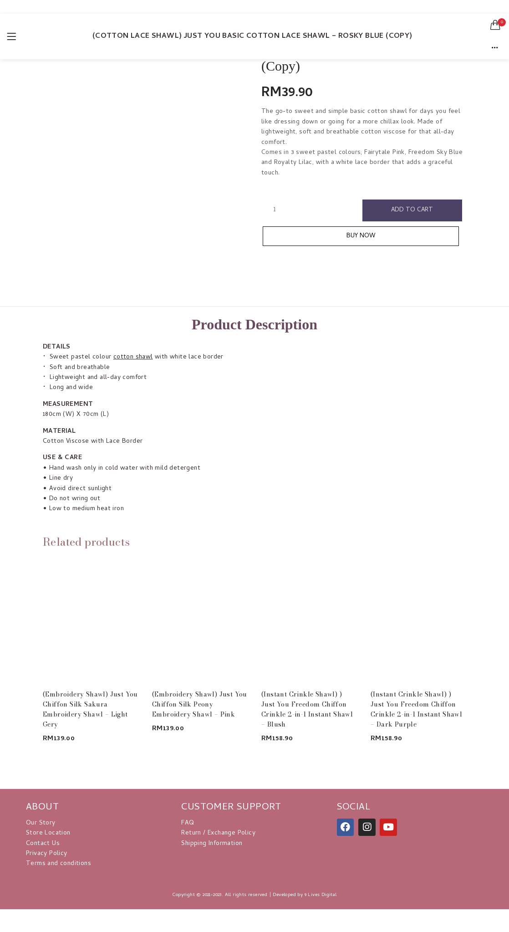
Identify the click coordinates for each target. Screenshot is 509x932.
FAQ (187, 823)
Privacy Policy (46, 854)
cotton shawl (133, 357)
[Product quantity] (274, 210)
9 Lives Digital (321, 895)
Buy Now (365, 236)
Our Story (41, 823)
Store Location (48, 833)
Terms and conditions (58, 864)
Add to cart (412, 210)
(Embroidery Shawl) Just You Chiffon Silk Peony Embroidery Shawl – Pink (199, 704)
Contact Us (43, 844)
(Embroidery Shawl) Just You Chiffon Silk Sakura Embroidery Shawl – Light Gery (90, 709)
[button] (495, 25)
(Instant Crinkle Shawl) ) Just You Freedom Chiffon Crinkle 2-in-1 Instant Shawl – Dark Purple (416, 709)
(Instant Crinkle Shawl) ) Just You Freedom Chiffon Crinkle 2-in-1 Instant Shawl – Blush (307, 709)
